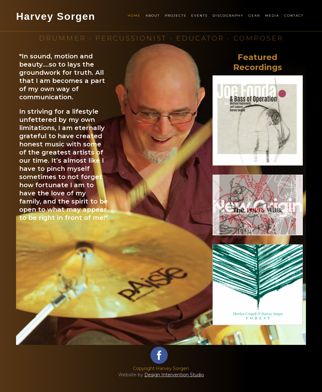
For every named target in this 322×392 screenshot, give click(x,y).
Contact (293, 16)
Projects (175, 16)
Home (134, 16)
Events (199, 16)
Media (272, 16)
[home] (55, 23)
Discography (228, 16)
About (153, 16)
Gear (254, 16)
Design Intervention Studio (174, 375)
